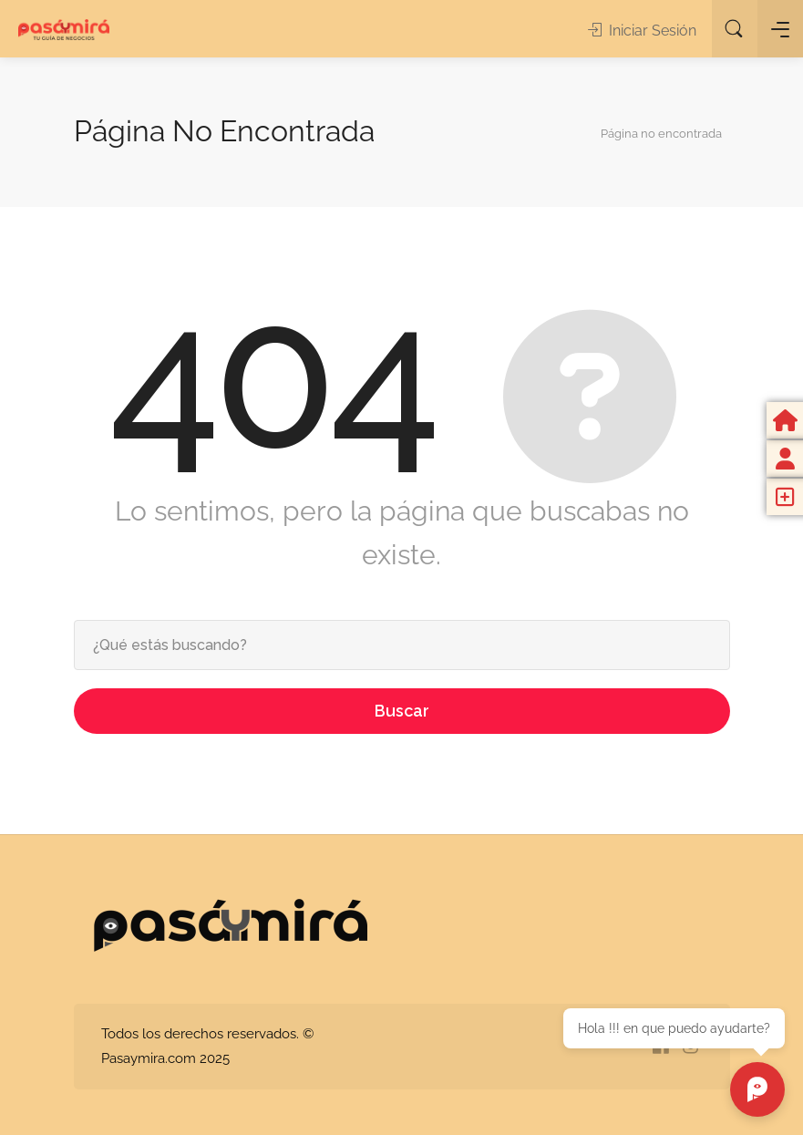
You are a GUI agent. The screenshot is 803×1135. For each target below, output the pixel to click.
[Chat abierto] (757, 1089)
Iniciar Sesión (642, 30)
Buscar (402, 710)
